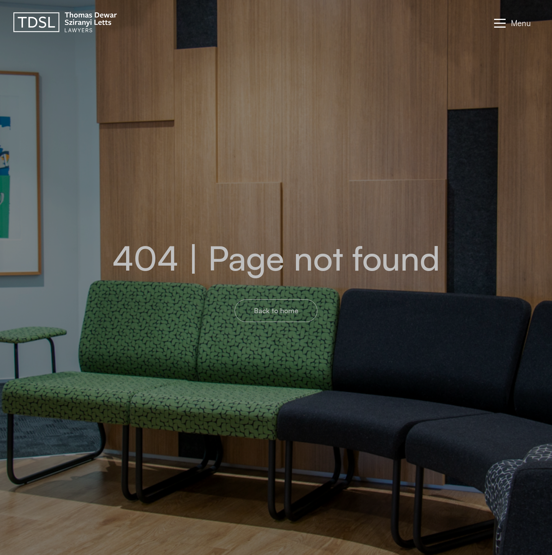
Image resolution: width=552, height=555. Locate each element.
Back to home (276, 310)
